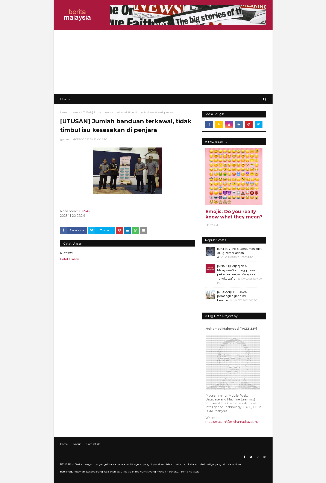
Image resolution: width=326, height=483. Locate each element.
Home (64, 443)
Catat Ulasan (69, 259)
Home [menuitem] (65, 99)
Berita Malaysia (189, 471)
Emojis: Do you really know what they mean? (233, 214)
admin (67, 139)
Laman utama (69, 112)
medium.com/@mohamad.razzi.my (232, 422)
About (77, 443)
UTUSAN (84, 211)
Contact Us (93, 443)
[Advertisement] (163, 62)
